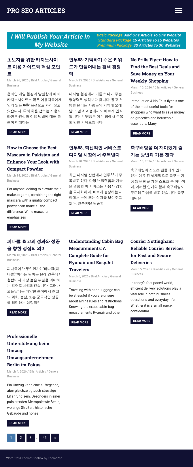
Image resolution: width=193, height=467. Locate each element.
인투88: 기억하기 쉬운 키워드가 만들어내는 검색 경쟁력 (95, 67)
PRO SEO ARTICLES (36, 10)
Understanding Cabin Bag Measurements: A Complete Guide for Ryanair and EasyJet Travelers (96, 255)
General (179, 161)
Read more (17, 132)
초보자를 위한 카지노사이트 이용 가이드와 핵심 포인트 (33, 67)
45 (45, 438)
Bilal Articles (39, 80)
